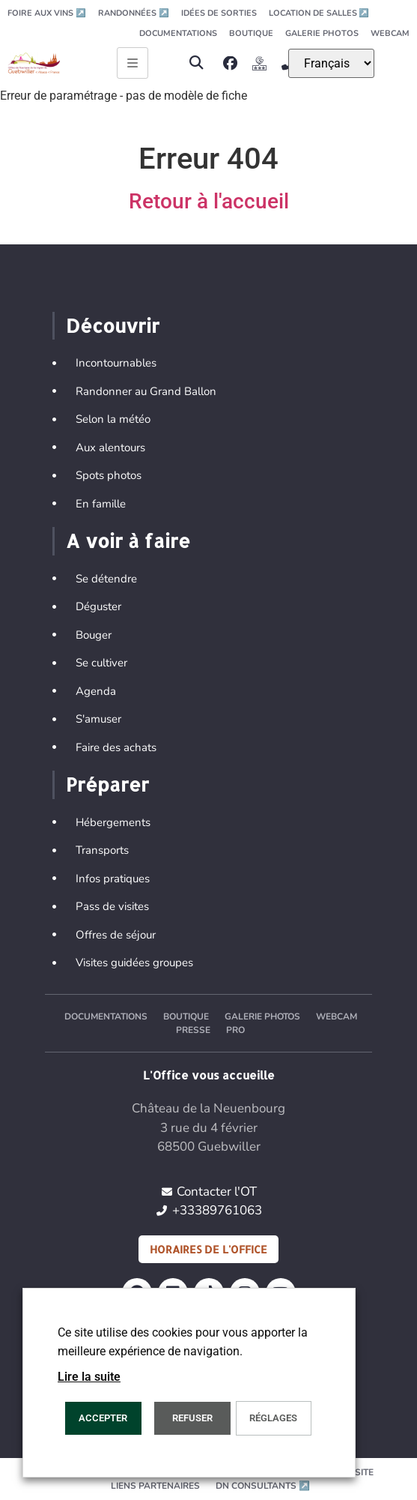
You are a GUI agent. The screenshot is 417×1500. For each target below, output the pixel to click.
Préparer (107, 784)
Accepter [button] (103, 1418)
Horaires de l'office (208, 1249)
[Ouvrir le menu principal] (132, 63)
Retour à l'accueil (209, 201)
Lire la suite (89, 1377)
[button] (195, 63)
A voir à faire (128, 540)
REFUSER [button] (192, 1418)
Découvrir (112, 325)
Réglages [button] (273, 1418)
